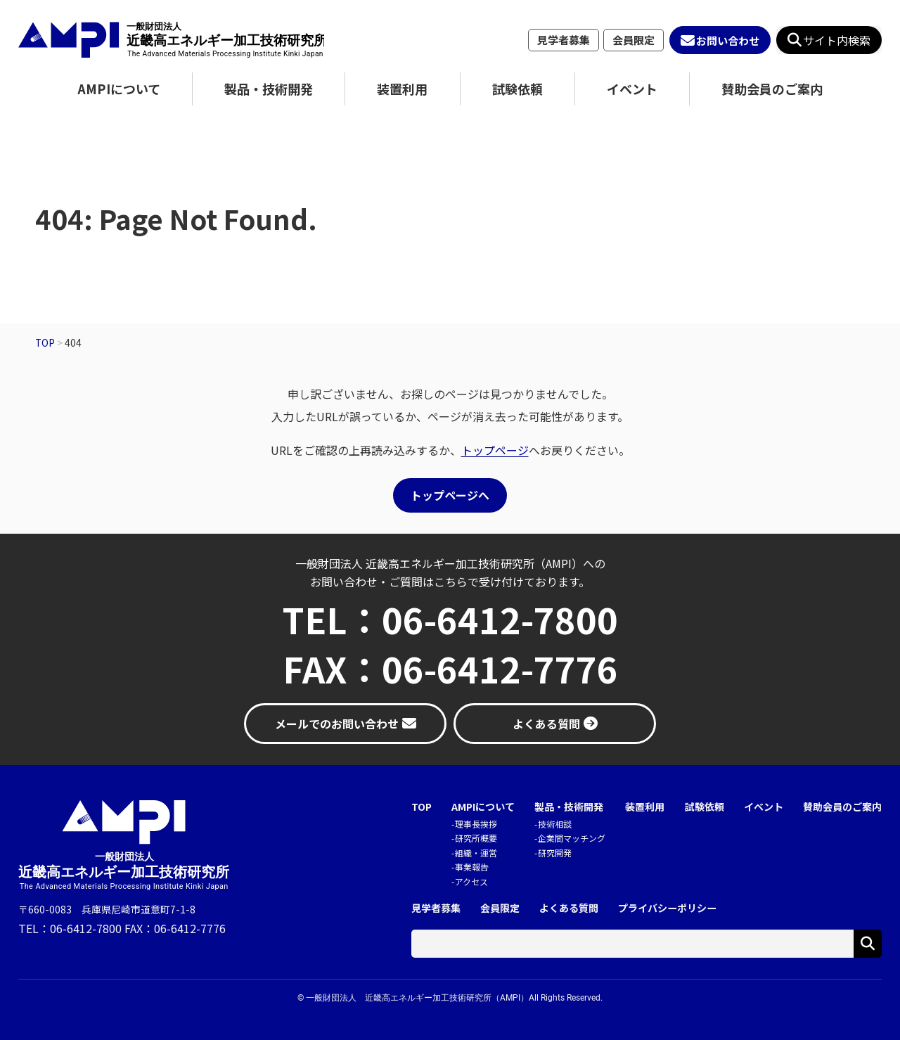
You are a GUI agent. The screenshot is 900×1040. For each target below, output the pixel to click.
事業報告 (472, 867)
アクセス (471, 881)
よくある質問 (568, 908)
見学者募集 (563, 39)
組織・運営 (476, 853)
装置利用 (402, 88)
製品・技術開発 (268, 88)
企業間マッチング (571, 838)
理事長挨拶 (476, 824)
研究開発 (555, 853)
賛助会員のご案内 (772, 88)
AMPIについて (118, 88)
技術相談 (555, 824)
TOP (421, 807)
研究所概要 (476, 838)
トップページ (495, 450)
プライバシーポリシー (667, 908)
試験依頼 (517, 88)
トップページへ (450, 495)
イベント (632, 88)
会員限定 (633, 39)
